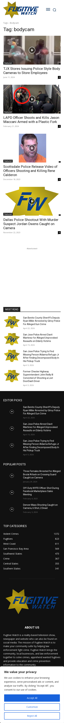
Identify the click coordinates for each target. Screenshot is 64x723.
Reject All (32, 715)
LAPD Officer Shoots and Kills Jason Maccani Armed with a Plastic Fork (31, 120)
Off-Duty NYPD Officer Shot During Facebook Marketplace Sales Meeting (41, 491)
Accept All (32, 698)
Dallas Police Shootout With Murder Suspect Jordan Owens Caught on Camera (30, 224)
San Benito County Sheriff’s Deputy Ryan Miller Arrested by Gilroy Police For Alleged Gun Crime (41, 321)
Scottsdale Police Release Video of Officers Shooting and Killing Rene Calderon (30, 171)
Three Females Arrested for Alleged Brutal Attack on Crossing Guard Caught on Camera (42, 474)
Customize (32, 706)
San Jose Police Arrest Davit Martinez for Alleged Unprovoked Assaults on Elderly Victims (40, 337)
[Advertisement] (32, 271)
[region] (32, 694)
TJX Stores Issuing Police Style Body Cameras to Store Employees (31, 71)
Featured (8, 63)
